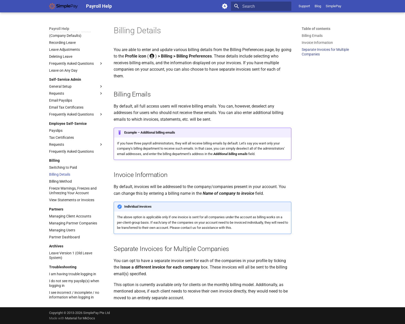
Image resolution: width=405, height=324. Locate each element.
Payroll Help (59, 29)
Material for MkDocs (80, 318)
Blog (318, 6)
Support (304, 6)
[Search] (261, 6)
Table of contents (316, 29)
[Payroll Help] (63, 6)
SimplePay (333, 6)
